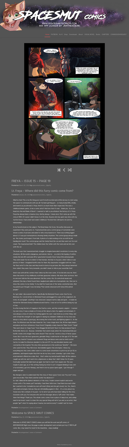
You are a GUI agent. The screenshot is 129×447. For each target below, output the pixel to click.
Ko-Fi (61, 34)
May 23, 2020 (24, 417)
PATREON (54, 34)
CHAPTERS (105, 34)
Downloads (73, 34)
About (81, 34)
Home (47, 34)
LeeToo (70, 445)
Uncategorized (23, 407)
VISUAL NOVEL (89, 34)
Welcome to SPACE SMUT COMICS (33, 413)
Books (98, 34)
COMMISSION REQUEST (119, 34)
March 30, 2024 (24, 185)
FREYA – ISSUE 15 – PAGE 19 (31, 181)
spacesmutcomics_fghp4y (41, 185)
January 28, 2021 (24, 195)
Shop (66, 34)
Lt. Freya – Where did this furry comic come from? (42, 191)
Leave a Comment (36, 407)
